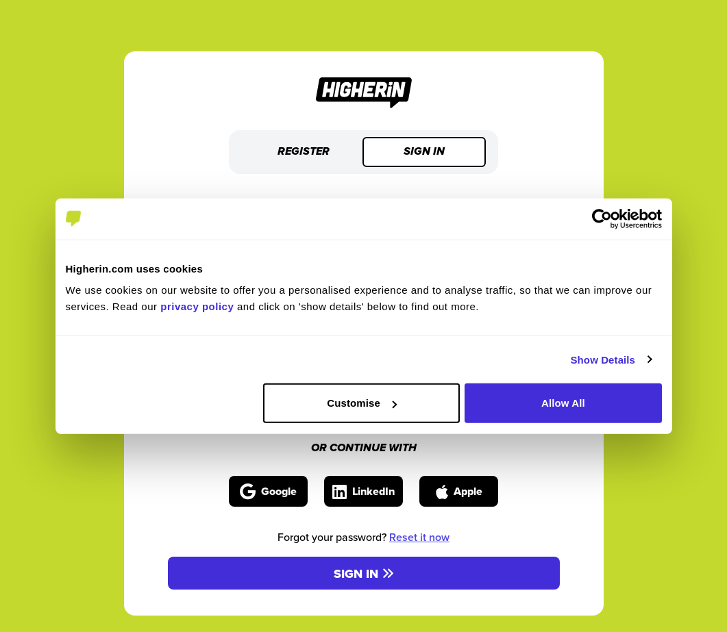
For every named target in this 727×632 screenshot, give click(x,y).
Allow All (563, 403)
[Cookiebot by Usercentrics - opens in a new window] (602, 218)
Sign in (424, 152)
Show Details (603, 359)
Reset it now (419, 537)
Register (304, 152)
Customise (362, 403)
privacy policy (197, 306)
